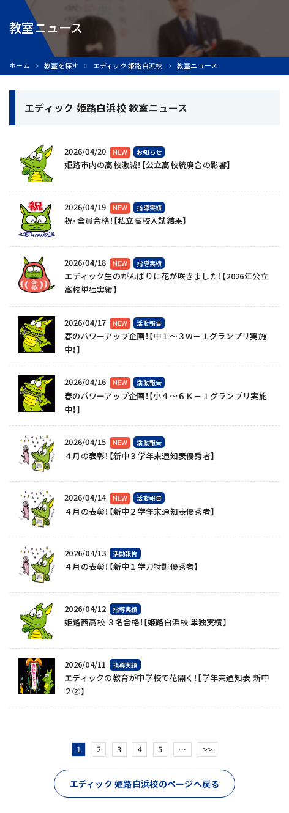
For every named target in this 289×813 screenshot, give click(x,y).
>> (208, 749)
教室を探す (61, 66)
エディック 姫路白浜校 (128, 66)
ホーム (19, 66)
